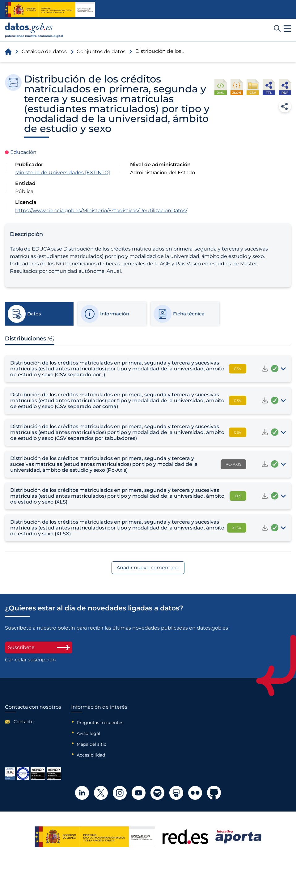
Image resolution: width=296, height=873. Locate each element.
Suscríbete (38, 647)
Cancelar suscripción (30, 660)
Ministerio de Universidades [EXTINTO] (62, 172)
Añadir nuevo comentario (148, 568)
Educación (23, 152)
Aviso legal (88, 733)
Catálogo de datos (44, 51)
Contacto (24, 721)
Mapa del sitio (92, 744)
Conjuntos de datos (101, 51)
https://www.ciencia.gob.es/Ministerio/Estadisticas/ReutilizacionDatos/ (101, 210)
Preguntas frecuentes (100, 722)
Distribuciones (29, 338)
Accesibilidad (91, 755)
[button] (287, 29)
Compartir (285, 106)
